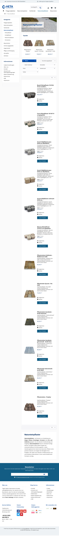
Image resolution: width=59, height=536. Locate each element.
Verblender (6, 27)
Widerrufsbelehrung (9, 74)
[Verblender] (32, 10)
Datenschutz (7, 76)
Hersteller (42, 65)
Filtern (25, 60)
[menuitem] (55, 7)
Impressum (6, 80)
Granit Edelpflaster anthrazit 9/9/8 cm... (45, 199)
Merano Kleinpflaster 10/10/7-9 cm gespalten (44, 227)
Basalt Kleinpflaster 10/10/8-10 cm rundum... (45, 85)
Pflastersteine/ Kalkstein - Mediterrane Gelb (44, 256)
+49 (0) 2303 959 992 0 (6, 516)
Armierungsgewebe (8, 45)
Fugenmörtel (7, 48)
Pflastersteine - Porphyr (28, 50)
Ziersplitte (6, 53)
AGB (5, 78)
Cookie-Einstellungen (9, 65)
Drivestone (7, 40)
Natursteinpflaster (8, 30)
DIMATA (34, 530)
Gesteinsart (43, 68)
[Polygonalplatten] (10, 10)
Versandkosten (26, 528)
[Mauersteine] (53, 10)
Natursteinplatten (8, 25)
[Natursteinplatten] (22, 10)
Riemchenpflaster (9, 37)
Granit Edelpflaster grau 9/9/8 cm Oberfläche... (44, 142)
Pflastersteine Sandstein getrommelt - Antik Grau (44, 341)
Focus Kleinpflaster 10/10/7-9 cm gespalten (45, 114)
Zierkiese (6, 55)
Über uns (6, 67)
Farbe (24, 72)
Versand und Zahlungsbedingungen (9, 71)
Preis (24, 68)
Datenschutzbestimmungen (23, 477)
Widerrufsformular (35, 497)
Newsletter (49, 492)
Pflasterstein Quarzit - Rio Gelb (39, 50)
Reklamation (34, 493)
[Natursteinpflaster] (43, 10)
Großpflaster (8, 35)
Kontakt (6, 69)
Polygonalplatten (8, 22)
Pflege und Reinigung (9, 50)
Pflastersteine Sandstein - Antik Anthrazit (44, 312)
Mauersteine (7, 43)
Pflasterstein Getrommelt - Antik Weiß (50, 50)
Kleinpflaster (8, 32)
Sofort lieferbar (28, 65)
